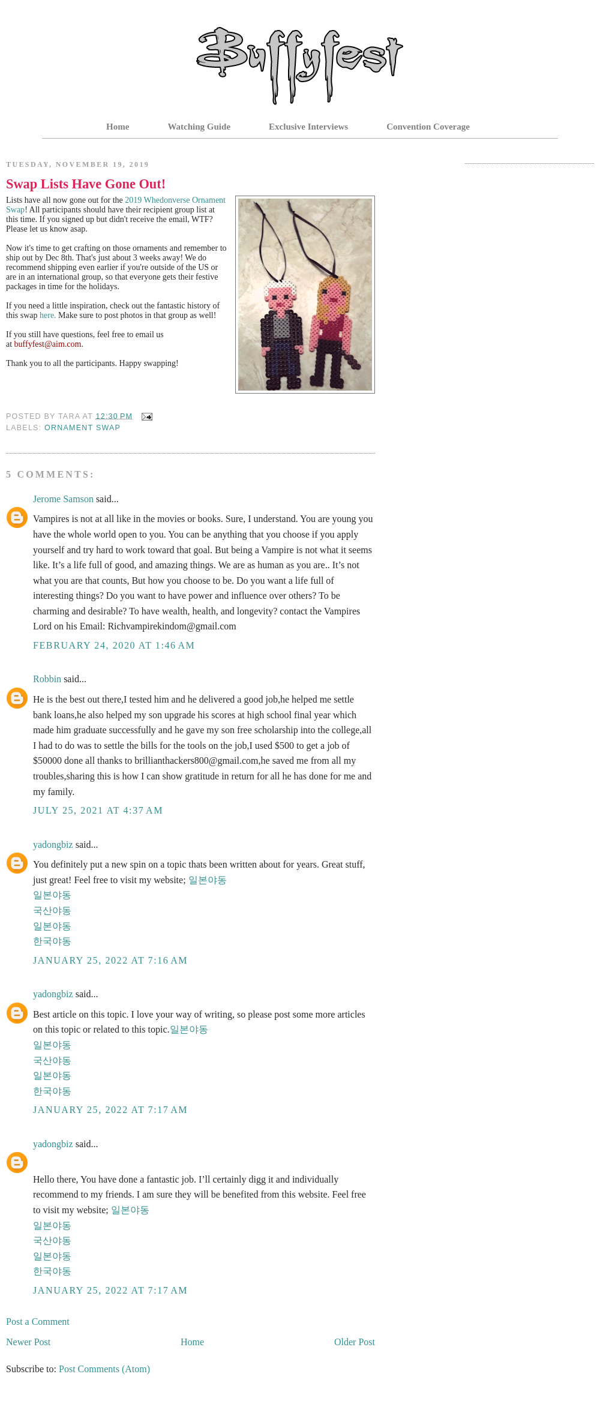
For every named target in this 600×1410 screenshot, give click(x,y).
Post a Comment (38, 1321)
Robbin (47, 679)
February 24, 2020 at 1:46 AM (114, 645)
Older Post (354, 1342)
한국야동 (52, 941)
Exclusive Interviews (308, 126)
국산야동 (52, 910)
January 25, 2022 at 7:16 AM (110, 960)
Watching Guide (198, 126)
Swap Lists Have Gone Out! (86, 183)
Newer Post (28, 1342)
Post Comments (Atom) (104, 1369)
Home (117, 126)
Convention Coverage (428, 126)
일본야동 (207, 880)
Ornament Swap (82, 428)
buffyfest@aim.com (48, 344)
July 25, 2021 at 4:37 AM (98, 810)
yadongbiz (53, 844)
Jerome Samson (63, 499)
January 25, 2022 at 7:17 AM (110, 1110)
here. (48, 315)
